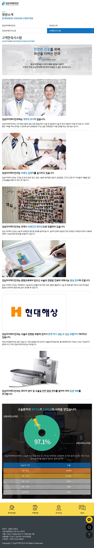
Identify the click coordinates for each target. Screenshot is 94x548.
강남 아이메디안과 (10, 4)
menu (90, 4)
